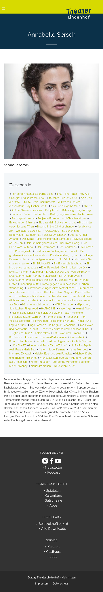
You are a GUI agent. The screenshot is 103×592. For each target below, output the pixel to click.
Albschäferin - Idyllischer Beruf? (28, 206)
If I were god (40, 320)
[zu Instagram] (45, 461)
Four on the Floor (45, 292)
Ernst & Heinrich (18, 271)
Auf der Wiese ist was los (27, 210)
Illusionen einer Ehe (62, 320)
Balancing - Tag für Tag (76, 210)
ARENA (88, 206)
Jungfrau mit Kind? (20, 333)
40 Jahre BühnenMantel (63, 198)
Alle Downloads (53, 529)
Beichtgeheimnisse (23, 218)
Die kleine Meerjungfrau (64, 255)
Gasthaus (53, 552)
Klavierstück (77, 337)
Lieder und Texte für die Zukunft (48, 345)
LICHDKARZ (19, 345)
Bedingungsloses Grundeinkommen (71, 214)
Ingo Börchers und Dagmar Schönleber (53, 325)
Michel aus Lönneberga (54, 357)
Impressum (42, 583)
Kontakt (53, 547)
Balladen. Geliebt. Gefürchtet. (29, 214)
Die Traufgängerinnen (42, 259)
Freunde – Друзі (80, 296)
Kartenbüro (53, 495)
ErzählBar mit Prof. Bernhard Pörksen (31, 279)
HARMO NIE (48, 308)
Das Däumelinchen (55, 234)
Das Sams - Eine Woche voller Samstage (46, 238)
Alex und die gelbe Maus (65, 206)
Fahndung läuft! (29, 284)
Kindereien (15, 337)
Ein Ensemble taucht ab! (68, 263)
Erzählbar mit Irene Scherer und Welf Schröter (59, 271)
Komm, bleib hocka (20, 341)
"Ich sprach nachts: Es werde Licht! (33, 193)
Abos (53, 505)
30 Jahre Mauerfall (34, 198)
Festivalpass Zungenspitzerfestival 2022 (50, 288)
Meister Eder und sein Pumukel (53, 353)
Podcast (53, 472)
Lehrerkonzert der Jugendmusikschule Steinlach (64, 341)
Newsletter (53, 467)
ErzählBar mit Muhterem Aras (62, 275)
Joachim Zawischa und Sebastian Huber (65, 329)
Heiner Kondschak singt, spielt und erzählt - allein (41, 312)
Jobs (53, 557)
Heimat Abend (84, 308)
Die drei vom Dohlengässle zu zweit (56, 251)
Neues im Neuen (41, 366)
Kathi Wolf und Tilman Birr (68, 333)
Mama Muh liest (78, 349)
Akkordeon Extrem (69, 202)
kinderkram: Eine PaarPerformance (46, 337)
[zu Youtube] (58, 461)
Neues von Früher (64, 366)
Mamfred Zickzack (20, 353)
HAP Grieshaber (64, 304)
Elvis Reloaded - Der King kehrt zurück (64, 267)
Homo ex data (54, 316)
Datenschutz (60, 583)
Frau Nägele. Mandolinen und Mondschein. (41, 296)
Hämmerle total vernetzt (37, 304)
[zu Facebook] (51, 461)
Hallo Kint (47, 300)
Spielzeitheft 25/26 (53, 524)
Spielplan (53, 490)
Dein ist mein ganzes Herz (41, 243)
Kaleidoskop (42, 333)
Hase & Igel (65, 308)
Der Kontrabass (46, 247)
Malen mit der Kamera (52, 349)
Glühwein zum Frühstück (23, 300)
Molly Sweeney (18, 366)
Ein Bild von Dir (42, 263)
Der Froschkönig (69, 243)
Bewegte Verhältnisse (22, 222)
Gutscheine (53, 500)
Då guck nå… (33, 234)
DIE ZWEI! (64, 259)
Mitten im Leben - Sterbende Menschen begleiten (60, 361)
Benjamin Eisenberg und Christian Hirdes (62, 218)
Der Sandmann (68, 247)
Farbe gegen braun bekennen (59, 284)
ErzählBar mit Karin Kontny (25, 275)
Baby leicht (52, 210)
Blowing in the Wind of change (55, 226)
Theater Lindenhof (48, 577)
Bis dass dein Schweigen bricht (57, 222)
